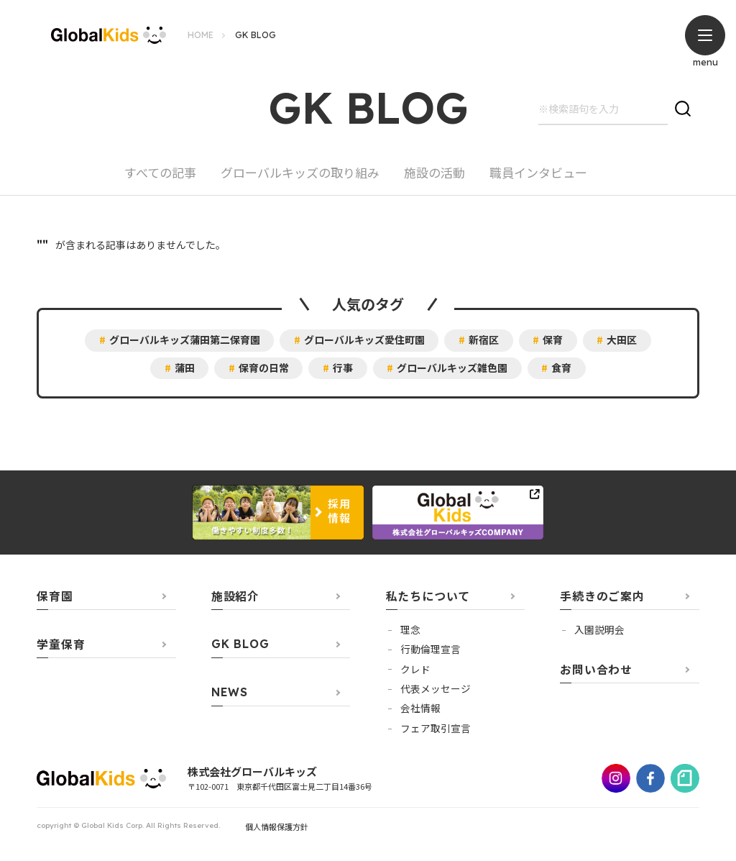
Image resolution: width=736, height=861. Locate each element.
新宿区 (484, 340)
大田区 (623, 340)
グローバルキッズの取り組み (300, 173)
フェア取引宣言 (435, 728)
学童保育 (61, 645)
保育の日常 (263, 368)
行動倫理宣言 (430, 649)
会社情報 (420, 708)
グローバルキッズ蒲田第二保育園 (183, 340)
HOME (200, 34)
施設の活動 (434, 173)
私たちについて (428, 597)
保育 (553, 340)
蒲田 (183, 368)
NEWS (229, 693)
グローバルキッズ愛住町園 (363, 340)
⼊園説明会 (599, 630)
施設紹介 (235, 597)
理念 (410, 630)
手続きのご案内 (602, 597)
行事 (343, 368)
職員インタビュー (538, 173)
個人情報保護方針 (276, 827)
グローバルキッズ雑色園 (452, 368)
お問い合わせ (596, 670)
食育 (563, 368)
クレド (415, 669)
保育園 (55, 597)
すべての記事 (160, 173)
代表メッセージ (435, 689)
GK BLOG (240, 645)
